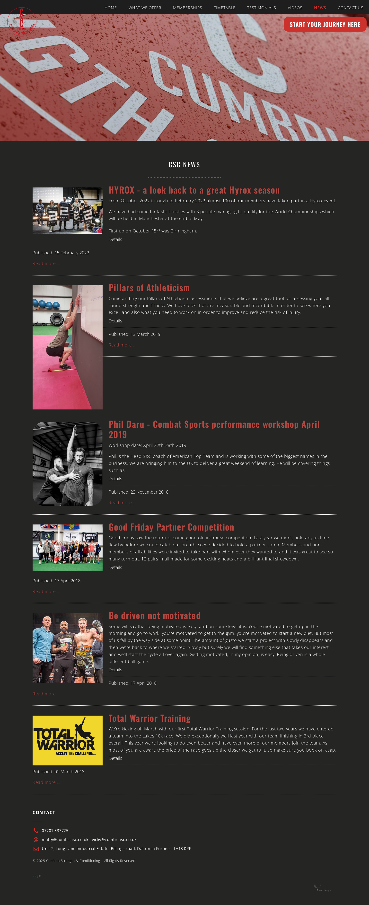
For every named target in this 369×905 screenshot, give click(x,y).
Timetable (225, 7)
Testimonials (261, 7)
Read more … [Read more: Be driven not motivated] (47, 694)
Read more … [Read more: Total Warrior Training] (47, 782)
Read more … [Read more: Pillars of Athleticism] (123, 345)
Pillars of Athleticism (149, 287)
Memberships (187, 7)
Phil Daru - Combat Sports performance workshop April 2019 (214, 429)
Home (111, 7)
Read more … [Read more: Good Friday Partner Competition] (47, 591)
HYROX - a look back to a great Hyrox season (194, 189)
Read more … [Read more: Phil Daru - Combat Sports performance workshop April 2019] (123, 503)
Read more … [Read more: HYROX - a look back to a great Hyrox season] (47, 263)
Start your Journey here (325, 24)
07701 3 (49, 830)
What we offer (145, 7)
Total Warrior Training (150, 717)
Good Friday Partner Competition (172, 526)
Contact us (350, 7)
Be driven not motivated (155, 615)
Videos (295, 7)
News (320, 7)
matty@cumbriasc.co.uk (65, 839)
